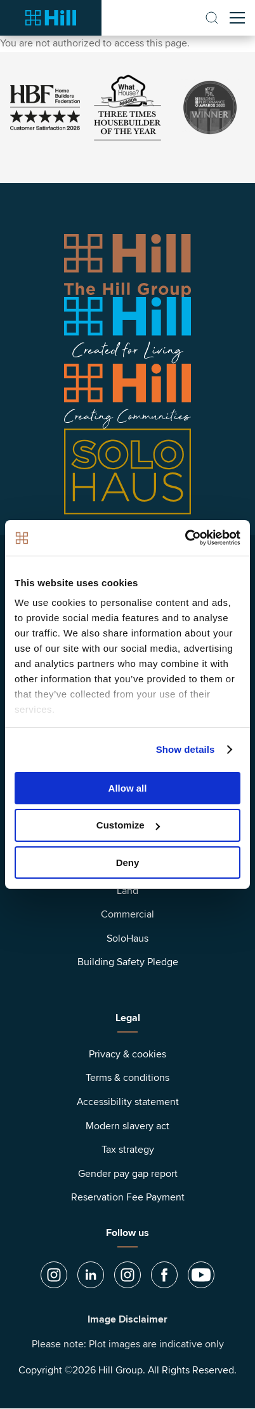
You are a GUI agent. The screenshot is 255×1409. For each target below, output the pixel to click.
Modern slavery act (127, 1126)
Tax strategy (127, 1149)
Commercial (127, 914)
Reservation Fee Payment (128, 1197)
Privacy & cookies (127, 1054)
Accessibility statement (128, 1102)
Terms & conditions (127, 1077)
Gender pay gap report (128, 1173)
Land (127, 890)
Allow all (127, 787)
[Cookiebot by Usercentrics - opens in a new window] (184, 538)
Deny (128, 862)
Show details (185, 749)
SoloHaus (127, 938)
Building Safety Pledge (127, 962)
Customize (128, 825)
